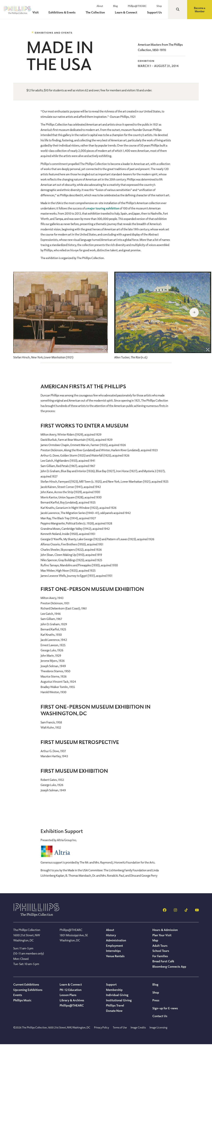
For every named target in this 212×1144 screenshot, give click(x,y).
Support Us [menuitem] (157, 12)
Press (155, 1100)
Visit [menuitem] (52, 12)
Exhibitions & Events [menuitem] (75, 12)
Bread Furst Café (163, 1061)
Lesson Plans (68, 1094)
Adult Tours (159, 1045)
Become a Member (199, 9)
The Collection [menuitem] (105, 12)
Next (194, 412)
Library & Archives (72, 1100)
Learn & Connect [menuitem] (132, 12)
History (111, 1035)
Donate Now (114, 1110)
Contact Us (159, 1115)
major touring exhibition (103, 308)
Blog (125, 5)
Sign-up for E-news (165, 1108)
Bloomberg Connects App (169, 1066)
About (113, 5)
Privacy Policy (101, 1127)
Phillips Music (22, 1100)
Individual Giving (117, 1094)
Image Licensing (158, 1127)
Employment (114, 1045)
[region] (60, 416)
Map (155, 1040)
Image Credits (138, 1127)
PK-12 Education (70, 1089)
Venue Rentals (115, 1055)
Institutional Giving (119, 1100)
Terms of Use (120, 1127)
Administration (116, 1040)
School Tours (160, 1050)
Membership (114, 1089)
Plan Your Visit (161, 1035)
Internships (113, 1050)
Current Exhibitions (26, 1084)
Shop (162, 5)
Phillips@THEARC (143, 5)
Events (17, 1094)
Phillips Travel (115, 1105)
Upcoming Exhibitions (27, 1089)
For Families (160, 1055)
